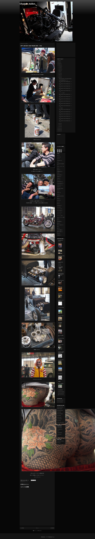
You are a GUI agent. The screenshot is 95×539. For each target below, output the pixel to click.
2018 (59, 60)
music (58, 186)
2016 (59, 63)
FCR (58, 173)
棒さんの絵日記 (60, 383)
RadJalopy (60, 249)
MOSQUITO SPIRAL (60, 441)
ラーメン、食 (59, 215)
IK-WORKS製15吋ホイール (63, 80)
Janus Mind (59, 415)
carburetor (58, 160)
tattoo (58, 198)
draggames (59, 171)
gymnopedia (59, 174)
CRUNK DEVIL (59, 427)
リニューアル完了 (62, 92)
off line (24, 481)
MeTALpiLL (59, 442)
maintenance (59, 181)
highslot (58, 176)
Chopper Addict (27, 4)
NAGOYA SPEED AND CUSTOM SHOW (61, 352)
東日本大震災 (59, 231)
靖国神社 (58, 235)
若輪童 (59, 381)
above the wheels (61, 391)
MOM (59, 329)
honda (58, 178)
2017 (59, 62)
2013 (59, 129)
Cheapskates (60, 389)
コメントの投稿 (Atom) (38, 530)
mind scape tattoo (60, 401)
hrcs (58, 179)
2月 (59, 124)
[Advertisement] (37, 518)
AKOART (59, 243)
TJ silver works (59, 432)
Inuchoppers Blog (61, 255)
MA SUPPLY (60, 373)
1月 (59, 126)
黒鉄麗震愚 (59, 221)
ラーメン (58, 213)
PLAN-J (59, 309)
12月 (60, 66)
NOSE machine (59, 408)
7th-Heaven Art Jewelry (60, 316)
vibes (58, 203)
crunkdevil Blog (61, 307)
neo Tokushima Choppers (61, 360)
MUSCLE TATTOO (60, 400)
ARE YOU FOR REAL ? (60, 345)
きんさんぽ (59, 210)
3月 (59, 123)
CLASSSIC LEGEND (60, 163)
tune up (58, 200)
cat (57, 162)
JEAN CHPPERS (60, 413)
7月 (59, 73)
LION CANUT (59, 434)
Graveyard (60, 375)
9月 (59, 70)
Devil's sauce (59, 417)
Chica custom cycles (60, 422)
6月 (59, 74)
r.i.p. (58, 194)
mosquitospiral (59, 183)
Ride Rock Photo (61, 338)
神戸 (58, 228)
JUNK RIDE (59, 412)
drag (58, 169)
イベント (26, 481)
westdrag (58, 205)
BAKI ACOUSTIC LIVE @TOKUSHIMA (65, 78)
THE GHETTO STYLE (60, 241)
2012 (59, 130)
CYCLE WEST (59, 418)
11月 (60, 67)
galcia (58, 430)
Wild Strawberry (61, 280)
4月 (59, 77)
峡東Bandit (60, 286)
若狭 (58, 223)
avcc (58, 155)
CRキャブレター (60, 166)
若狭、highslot (59, 224)
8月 (59, 71)
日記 (58, 233)
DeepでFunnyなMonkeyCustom (61, 274)
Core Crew (59, 420)
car (57, 158)
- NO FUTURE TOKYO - (60, 262)
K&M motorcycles (60, 410)
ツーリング (59, 212)
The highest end (59, 429)
